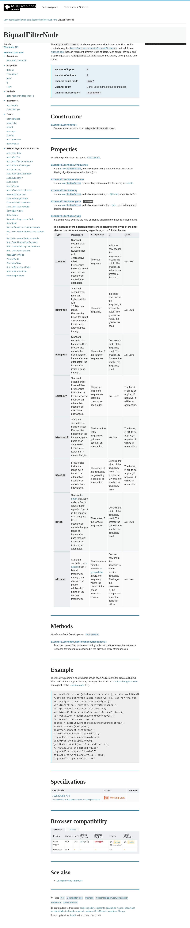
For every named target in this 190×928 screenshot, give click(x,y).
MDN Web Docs (20, 7)
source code (77, 685)
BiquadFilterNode (75, 898)
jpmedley (90, 908)
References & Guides (76, 7)
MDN (6, 20)
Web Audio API (70, 902)
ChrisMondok (100, 911)
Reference (56, 902)
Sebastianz (130, 908)
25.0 (82, 842)
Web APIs (52, 20)
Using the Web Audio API (70, 880)
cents (130, 183)
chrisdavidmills (57, 911)
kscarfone (112, 911)
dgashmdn (111, 908)
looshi (82, 908)
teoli (67, 911)
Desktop (58, 830)
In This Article (165, 44)
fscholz (120, 908)
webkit (117, 842)
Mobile (73, 830)
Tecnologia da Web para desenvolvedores (28, 20)
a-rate (62, 168)
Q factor (114, 194)
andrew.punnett (77, 911)
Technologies (50, 7)
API (62, 898)
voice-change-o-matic (126, 681)
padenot (89, 911)
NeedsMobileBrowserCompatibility (112, 898)
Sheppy (121, 911)
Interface (89, 898)
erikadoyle (100, 908)
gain (114, 205)
